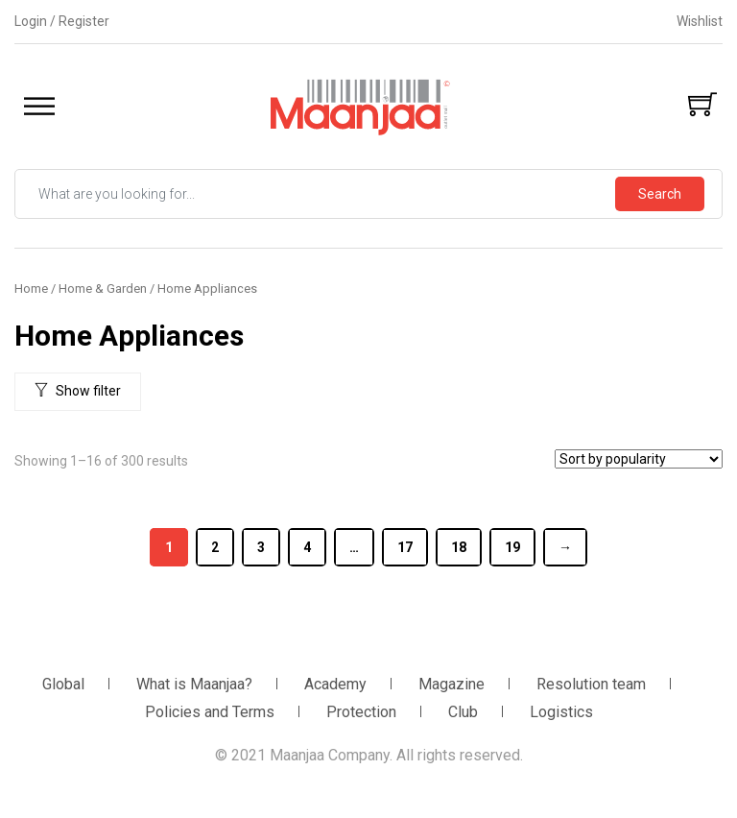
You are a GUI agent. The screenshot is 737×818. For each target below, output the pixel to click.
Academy (335, 684)
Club (463, 712)
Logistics (561, 712)
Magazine (451, 684)
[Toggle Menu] (39, 107)
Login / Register (61, 21)
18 (458, 547)
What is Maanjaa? (194, 684)
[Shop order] (639, 459)
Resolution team (591, 684)
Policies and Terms (209, 712)
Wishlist (700, 21)
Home (31, 288)
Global (63, 684)
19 (512, 547)
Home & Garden (103, 288)
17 (405, 547)
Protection (361, 712)
